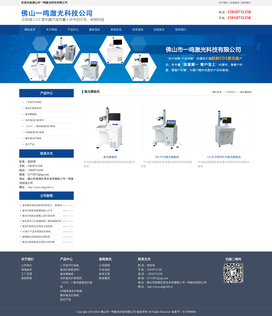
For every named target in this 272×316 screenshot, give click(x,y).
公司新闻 (105, 265)
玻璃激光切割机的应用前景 (36, 236)
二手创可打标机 (33, 102)
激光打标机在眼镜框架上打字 (37, 210)
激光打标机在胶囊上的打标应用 (38, 215)
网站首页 (30, 29)
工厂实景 (27, 273)
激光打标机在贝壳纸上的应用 (37, 226)
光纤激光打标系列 (34, 120)
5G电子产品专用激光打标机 (36, 231)
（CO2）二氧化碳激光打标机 (40, 126)
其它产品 (29, 144)
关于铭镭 (51, 31)
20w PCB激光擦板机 (167, 157)
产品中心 (73, 31)
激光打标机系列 (33, 108)
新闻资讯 (116, 31)
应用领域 (138, 31)
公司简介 (27, 265)
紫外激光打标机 (33, 138)
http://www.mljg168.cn (41, 187)
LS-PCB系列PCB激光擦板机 (224, 157)
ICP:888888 (189, 311)
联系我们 (246, 2)
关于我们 (223, 2)
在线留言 (235, 2)
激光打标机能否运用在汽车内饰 (38, 242)
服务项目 (95, 31)
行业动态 (105, 269)
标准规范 (105, 278)
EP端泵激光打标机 (34, 132)
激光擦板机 (246, 92)
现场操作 (27, 269)
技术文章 (105, 273)
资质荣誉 (27, 278)
